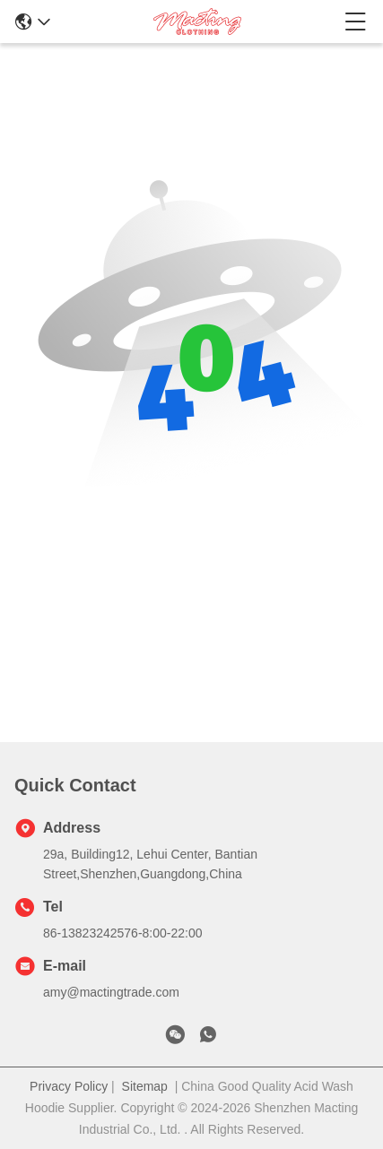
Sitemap (145, 1086)
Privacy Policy (69, 1086)
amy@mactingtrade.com (111, 992)
